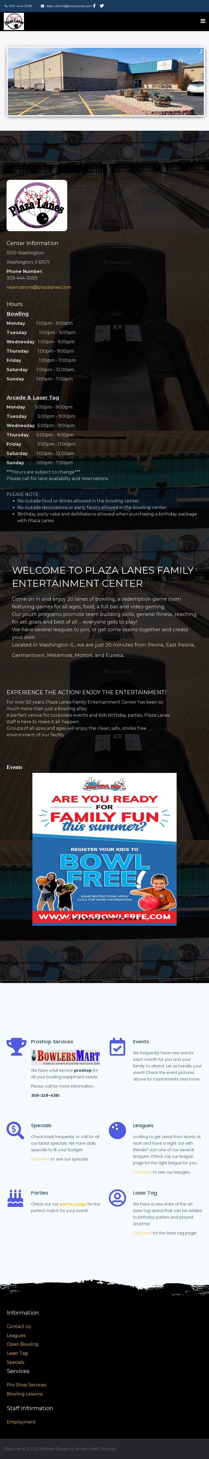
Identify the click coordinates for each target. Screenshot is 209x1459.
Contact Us (19, 1326)
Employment (21, 1422)
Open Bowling (22, 1344)
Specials (15, 1362)
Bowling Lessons (24, 1394)
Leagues (16, 1335)
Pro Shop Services (26, 1384)
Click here (40, 1159)
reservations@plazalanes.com (39, 287)
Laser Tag (17, 1353)
